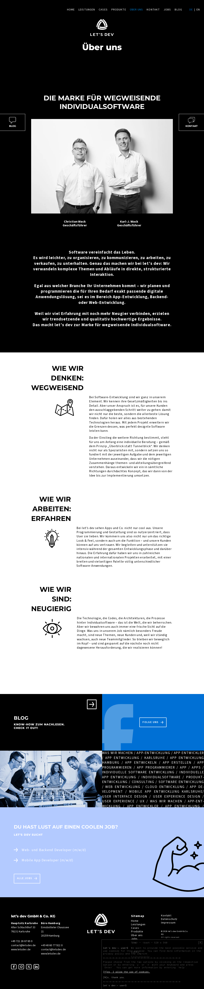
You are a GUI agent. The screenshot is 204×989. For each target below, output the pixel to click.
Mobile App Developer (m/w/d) (47, 860)
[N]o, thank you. (114, 977)
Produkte (118, 10)
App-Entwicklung (130, 297)
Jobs (167, 10)
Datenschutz (169, 919)
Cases (103, 10)
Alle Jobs (24, 878)
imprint (142, 953)
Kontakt (153, 10)
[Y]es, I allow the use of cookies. (126, 971)
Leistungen (86, 10)
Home (71, 10)
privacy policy (113, 953)
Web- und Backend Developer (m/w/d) (54, 850)
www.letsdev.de (21, 950)
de (191, 10)
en (198, 10)
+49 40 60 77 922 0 (51, 945)
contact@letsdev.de (23, 945)
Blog (178, 10)
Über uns (136, 10)
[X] (200, 942)
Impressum (168, 923)
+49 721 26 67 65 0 (22, 941)
